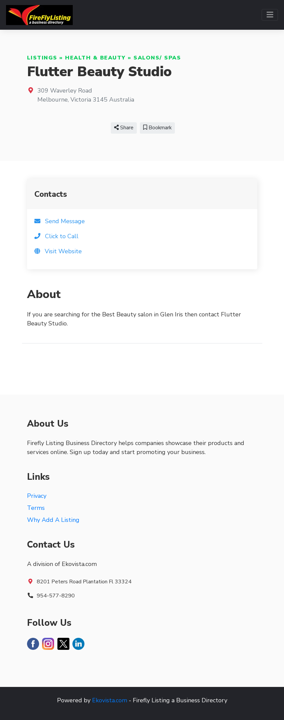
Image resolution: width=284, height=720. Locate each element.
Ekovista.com (109, 700)
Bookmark (157, 127)
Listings (42, 57)
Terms (36, 508)
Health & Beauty (95, 57)
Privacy (36, 496)
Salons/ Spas (157, 57)
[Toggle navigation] (270, 15)
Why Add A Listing (53, 520)
